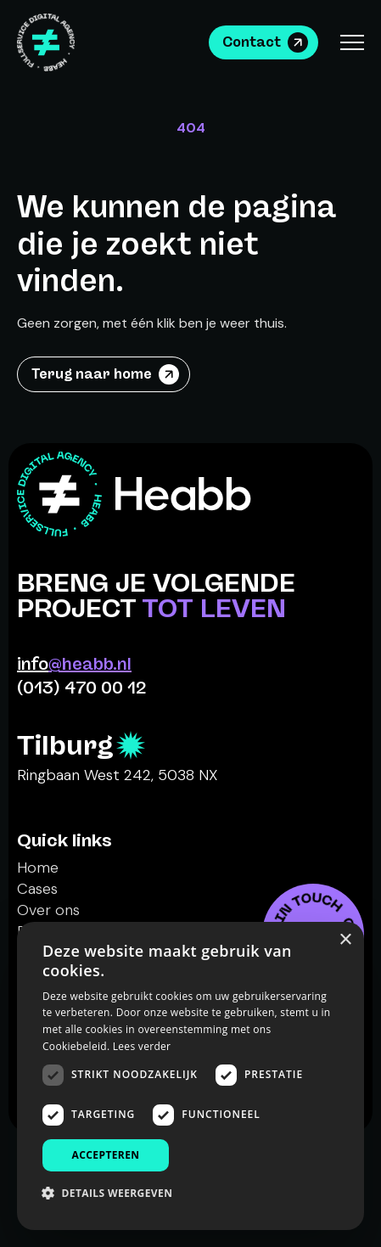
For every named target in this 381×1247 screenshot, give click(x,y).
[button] (113, 1192)
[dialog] (190, 1076)
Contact (251, 42)
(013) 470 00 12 (81, 687)
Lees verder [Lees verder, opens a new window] (142, 1046)
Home (38, 867)
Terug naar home (91, 374)
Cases (37, 889)
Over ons (48, 910)
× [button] (345, 940)
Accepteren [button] (106, 1155)
